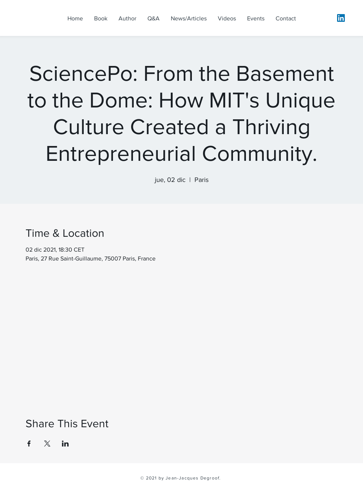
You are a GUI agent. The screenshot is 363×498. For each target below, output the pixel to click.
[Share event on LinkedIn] (65, 443)
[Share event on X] (47, 443)
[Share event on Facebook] (29, 443)
